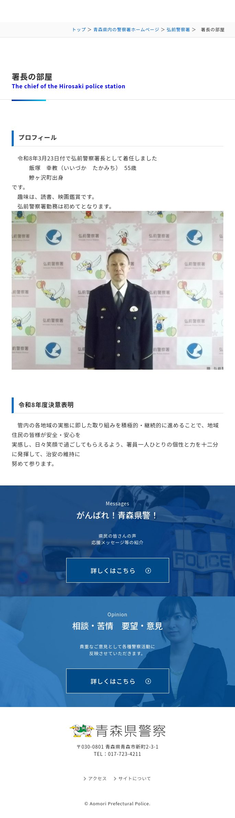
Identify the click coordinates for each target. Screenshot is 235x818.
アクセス (97, 778)
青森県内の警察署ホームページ (126, 29)
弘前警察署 (178, 29)
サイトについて (134, 778)
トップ (79, 29)
